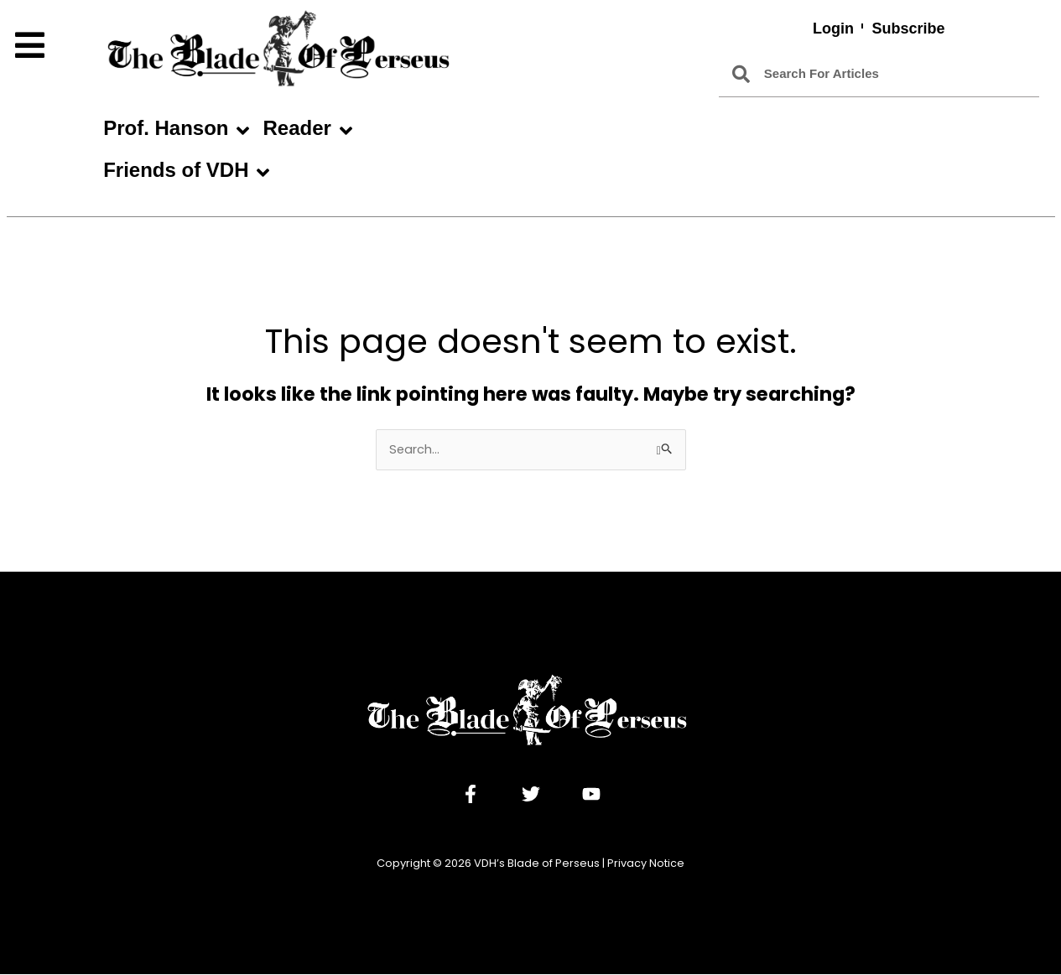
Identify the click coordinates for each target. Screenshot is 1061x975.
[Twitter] (531, 795)
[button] (50, 46)
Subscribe (908, 28)
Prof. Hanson (176, 130)
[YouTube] (591, 795)
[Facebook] (470, 795)
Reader (307, 130)
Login (833, 28)
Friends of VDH (186, 172)
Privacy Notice (645, 864)
